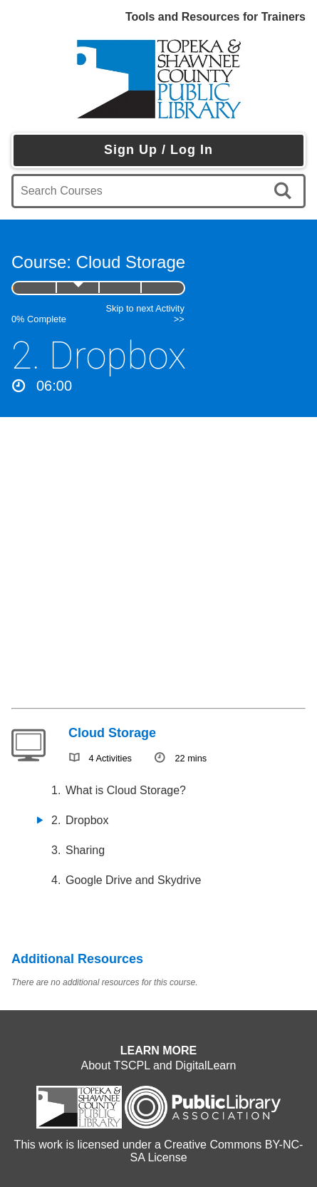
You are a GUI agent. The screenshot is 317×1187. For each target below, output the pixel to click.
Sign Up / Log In (158, 150)
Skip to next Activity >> (145, 313)
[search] (285, 191)
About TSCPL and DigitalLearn (159, 1065)
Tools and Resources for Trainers (215, 17)
